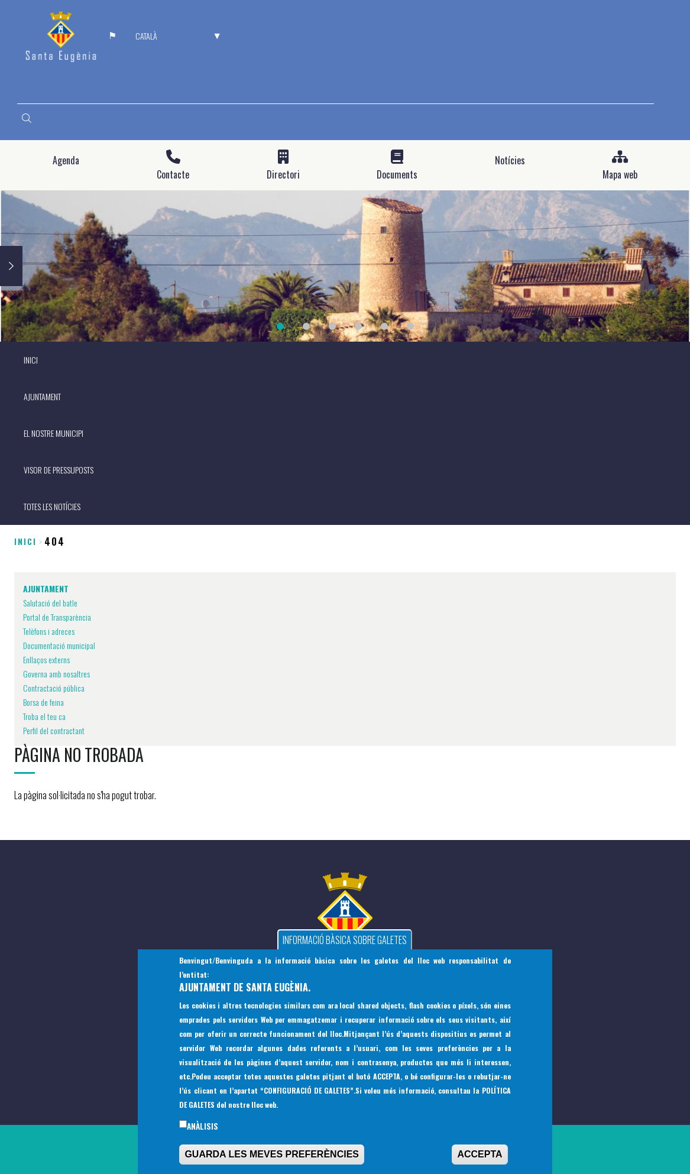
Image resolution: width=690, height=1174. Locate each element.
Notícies (510, 160)
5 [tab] (384, 326)
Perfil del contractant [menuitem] (54, 730)
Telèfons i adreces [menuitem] (48, 631)
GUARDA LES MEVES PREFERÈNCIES (271, 1162)
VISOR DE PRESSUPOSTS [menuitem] (58, 469)
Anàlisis (202, 1134)
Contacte (173, 174)
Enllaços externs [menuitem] (46, 659)
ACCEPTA (479, 1162)
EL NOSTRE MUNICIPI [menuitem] (53, 433)
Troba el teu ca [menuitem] (44, 716)
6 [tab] (410, 326)
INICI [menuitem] (31, 360)
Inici (25, 541)
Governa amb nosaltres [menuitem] (56, 673)
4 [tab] (358, 326)
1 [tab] (280, 326)
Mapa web (619, 174)
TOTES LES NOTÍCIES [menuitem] (52, 506)
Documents (397, 174)
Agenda (66, 160)
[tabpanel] (345, 266)
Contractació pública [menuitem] (54, 688)
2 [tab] (306, 326)
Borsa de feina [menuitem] (43, 702)
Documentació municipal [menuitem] (59, 645)
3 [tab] (332, 326)
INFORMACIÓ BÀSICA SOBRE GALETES (345, 948)
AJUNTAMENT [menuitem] (42, 396)
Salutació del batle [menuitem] (50, 602)
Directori (283, 174)
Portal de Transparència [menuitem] (57, 617)
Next (11, 266)
